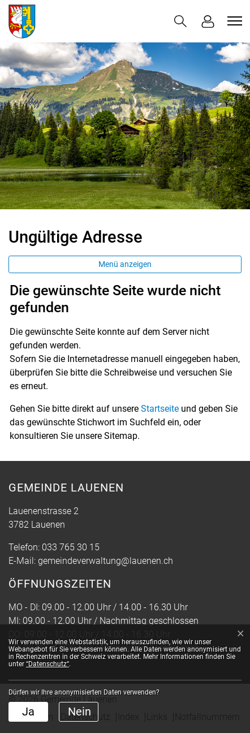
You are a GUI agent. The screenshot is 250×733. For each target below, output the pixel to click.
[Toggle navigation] (233, 21)
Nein (79, 711)
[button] (180, 21)
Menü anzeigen (125, 264)
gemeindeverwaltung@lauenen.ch (105, 560)
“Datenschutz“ (47, 664)
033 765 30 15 (71, 547)
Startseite (160, 408)
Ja (28, 711)
